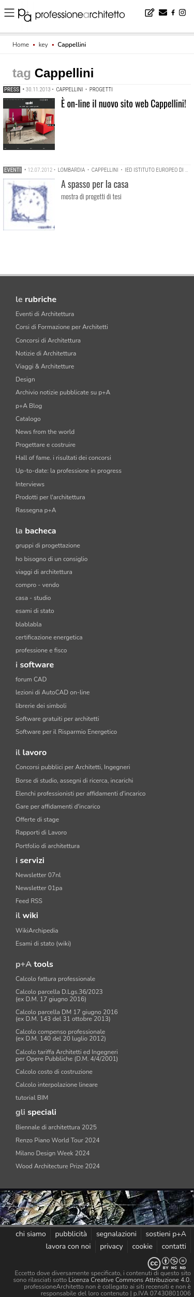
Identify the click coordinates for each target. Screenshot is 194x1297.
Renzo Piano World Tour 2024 (58, 1140)
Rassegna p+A (36, 510)
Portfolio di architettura (48, 846)
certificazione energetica (49, 637)
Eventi (12, 170)
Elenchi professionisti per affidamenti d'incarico (80, 793)
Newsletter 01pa (39, 888)
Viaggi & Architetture (45, 366)
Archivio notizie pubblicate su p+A (63, 392)
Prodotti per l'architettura (50, 497)
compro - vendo (37, 585)
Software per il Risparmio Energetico (66, 732)
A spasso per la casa (94, 183)
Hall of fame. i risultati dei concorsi (63, 458)
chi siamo (31, 1234)
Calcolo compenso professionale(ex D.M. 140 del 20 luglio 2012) (61, 1035)
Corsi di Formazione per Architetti (62, 327)
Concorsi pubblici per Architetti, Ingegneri (73, 767)
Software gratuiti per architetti (57, 719)
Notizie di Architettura (46, 353)
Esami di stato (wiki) (43, 943)
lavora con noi (68, 1246)
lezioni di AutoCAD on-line (52, 692)
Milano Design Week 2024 (53, 1153)
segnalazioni (116, 1234)
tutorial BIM (32, 1098)
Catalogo (28, 419)
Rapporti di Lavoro (41, 832)
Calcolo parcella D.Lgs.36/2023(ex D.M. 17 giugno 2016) (59, 995)
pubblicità (71, 1234)
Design (25, 379)
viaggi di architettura (44, 572)
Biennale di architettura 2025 (56, 1127)
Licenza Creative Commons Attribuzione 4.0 (128, 1280)
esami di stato (35, 611)
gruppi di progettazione (48, 545)
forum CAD (31, 679)
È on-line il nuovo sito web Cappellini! (123, 103)
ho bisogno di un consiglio (51, 559)
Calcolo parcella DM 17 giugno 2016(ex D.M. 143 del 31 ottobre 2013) (67, 1015)
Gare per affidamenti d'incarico (58, 806)
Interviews (30, 484)
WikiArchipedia (37, 930)
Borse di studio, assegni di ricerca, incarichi (74, 780)
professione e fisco (41, 650)
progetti (101, 89)
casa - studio (33, 598)
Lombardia (71, 170)
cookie (142, 1246)
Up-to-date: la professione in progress (69, 471)
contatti (174, 1246)
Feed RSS (29, 901)
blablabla (29, 624)
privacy (111, 1246)
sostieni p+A (166, 1234)
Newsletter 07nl (38, 875)
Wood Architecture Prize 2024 (58, 1166)
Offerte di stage (37, 819)
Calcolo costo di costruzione (54, 1072)
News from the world (45, 432)
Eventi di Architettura (45, 314)
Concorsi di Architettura (48, 340)
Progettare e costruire (46, 445)
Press (11, 89)
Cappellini (69, 89)
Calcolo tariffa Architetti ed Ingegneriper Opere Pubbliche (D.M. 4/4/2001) (67, 1055)
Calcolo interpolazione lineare (57, 1085)
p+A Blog (29, 406)
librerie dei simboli (41, 706)
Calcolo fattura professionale (55, 979)
